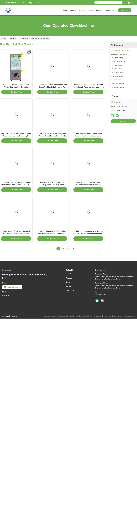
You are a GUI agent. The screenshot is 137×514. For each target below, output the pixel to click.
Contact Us (70, 290)
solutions (99, 10)
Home (65, 10)
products (82, 10)
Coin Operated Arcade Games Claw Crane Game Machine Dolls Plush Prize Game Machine (52, 136)
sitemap (15, 316)
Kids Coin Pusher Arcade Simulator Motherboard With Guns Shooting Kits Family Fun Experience (16, 184)
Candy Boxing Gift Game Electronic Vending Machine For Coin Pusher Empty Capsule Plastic (88, 136)
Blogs (68, 282)
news (91, 10)
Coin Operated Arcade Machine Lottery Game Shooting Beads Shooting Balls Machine (52, 184)
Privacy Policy (6, 316)
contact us (110, 10)
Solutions (69, 286)
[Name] (120, 2)
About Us (69, 274)
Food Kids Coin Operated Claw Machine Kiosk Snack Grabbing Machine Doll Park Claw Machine (88, 184)
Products (13, 38)
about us (73, 10)
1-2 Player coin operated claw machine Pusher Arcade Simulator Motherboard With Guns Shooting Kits (88, 233)
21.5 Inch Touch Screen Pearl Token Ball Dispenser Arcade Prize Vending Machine (52, 233)
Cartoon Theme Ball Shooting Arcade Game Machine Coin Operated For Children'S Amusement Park (52, 87)
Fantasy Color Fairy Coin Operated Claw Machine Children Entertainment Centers (16, 233)
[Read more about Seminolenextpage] (68, 248)
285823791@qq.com (121, 106)
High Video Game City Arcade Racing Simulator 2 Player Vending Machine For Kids (88, 87)
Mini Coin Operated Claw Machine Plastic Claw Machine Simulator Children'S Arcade (16, 87)
